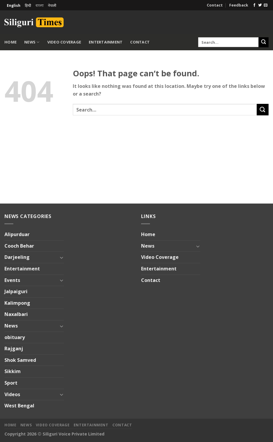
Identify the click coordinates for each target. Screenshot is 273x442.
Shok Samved (20, 360)
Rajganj (13, 348)
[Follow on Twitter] (260, 5)
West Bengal (19, 405)
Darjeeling (17, 257)
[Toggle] (61, 257)
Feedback (238, 5)
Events (12, 280)
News (31, 42)
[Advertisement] (199, 21)
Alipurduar (17, 234)
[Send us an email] (265, 5)
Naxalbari (16, 314)
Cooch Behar (19, 246)
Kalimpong (17, 303)
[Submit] (264, 42)
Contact (215, 5)
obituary (14, 337)
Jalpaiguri (16, 291)
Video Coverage (64, 42)
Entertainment (105, 42)
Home (10, 42)
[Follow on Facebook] (254, 5)
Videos (12, 394)
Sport (10, 383)
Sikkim (12, 371)
